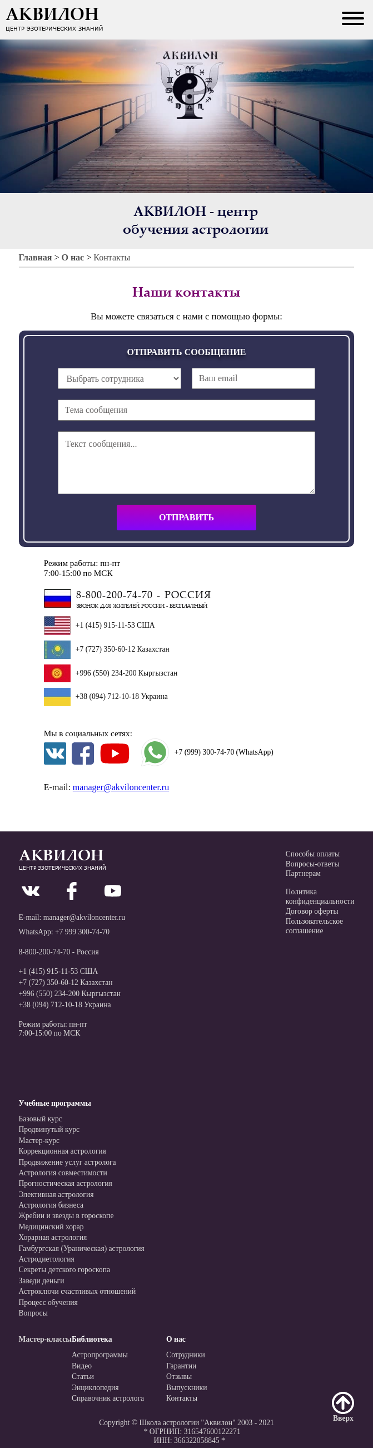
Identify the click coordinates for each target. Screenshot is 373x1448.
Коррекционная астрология (62, 1151)
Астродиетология (46, 1259)
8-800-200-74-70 (45, 952)
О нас (72, 257)
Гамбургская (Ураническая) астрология (82, 1248)
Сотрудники (185, 1355)
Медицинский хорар (51, 1227)
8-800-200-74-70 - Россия (143, 596)
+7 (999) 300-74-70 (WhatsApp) (207, 752)
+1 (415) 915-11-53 (105, 625)
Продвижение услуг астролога (67, 1162)
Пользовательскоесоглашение (314, 926)
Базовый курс (40, 1119)
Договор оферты (312, 911)
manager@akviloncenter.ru (121, 787)
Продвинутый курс (49, 1129)
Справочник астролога (108, 1398)
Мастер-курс (39, 1140)
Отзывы (179, 1376)
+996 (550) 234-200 (106, 673)
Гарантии (181, 1366)
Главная (35, 257)
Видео (82, 1366)
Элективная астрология (56, 1194)
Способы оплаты (313, 854)
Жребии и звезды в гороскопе (66, 1215)
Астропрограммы (100, 1355)
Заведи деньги (41, 1281)
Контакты (111, 257)
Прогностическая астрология (65, 1183)
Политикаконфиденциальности (320, 897)
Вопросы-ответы (313, 864)
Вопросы (33, 1313)
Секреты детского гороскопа (64, 1269)
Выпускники (186, 1387)
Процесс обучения (48, 1302)
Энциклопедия (95, 1387)
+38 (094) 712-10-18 (108, 696)
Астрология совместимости (63, 1173)
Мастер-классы (45, 1339)
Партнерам (303, 873)
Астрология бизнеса (51, 1205)
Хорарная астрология (53, 1237)
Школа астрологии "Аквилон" (187, 1423)
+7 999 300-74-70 (82, 932)
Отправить (186, 517)
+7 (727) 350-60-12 (105, 649)
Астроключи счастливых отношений (77, 1291)
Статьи (83, 1376)
